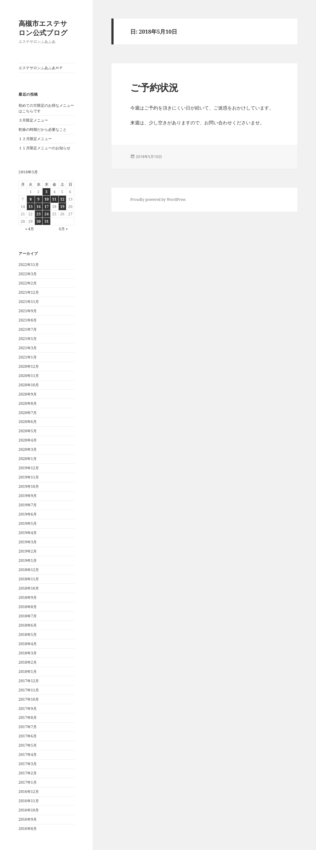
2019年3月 (28, 542)
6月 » (63, 228)
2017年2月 (28, 773)
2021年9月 (28, 310)
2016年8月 (28, 828)
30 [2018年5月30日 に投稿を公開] (38, 221)
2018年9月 (28, 597)
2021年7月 (28, 329)
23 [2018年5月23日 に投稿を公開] (38, 214)
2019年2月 (28, 551)
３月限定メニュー (33, 120)
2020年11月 (29, 375)
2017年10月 (29, 699)
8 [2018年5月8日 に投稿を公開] (31, 199)
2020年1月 (28, 458)
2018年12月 (29, 569)
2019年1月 (28, 560)
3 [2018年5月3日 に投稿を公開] (46, 191)
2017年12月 (29, 680)
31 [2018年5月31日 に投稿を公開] (46, 221)
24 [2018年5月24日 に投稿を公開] (46, 214)
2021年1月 (28, 357)
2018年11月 (29, 579)
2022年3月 (28, 273)
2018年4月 (28, 643)
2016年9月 (28, 819)
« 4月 (29, 228)
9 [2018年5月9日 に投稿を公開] (38, 199)
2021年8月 (28, 320)
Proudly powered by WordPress (157, 199)
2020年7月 (28, 412)
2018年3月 (28, 653)
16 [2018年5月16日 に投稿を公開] (38, 206)
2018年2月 (28, 662)
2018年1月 (28, 671)
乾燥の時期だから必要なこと (43, 129)
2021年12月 (29, 292)
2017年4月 (28, 754)
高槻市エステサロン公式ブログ (43, 28)
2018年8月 (28, 606)
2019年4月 (28, 532)
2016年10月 (29, 810)
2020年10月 (29, 385)
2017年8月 (28, 717)
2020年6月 (28, 421)
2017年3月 (28, 763)
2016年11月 (29, 800)
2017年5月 (28, 745)
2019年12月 (29, 468)
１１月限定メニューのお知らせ (44, 148)
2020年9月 (28, 394)
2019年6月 (28, 514)
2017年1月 (28, 782)
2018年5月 (28, 634)
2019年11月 (29, 477)
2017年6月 (28, 736)
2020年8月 (28, 403)
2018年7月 (28, 616)
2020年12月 (29, 366)
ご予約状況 (154, 87)
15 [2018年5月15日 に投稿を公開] (30, 206)
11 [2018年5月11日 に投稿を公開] (54, 199)
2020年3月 (28, 449)
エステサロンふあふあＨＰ (41, 67)
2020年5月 (28, 430)
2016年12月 (29, 791)
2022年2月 (28, 283)
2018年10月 (29, 588)
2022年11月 (29, 264)
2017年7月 (28, 726)
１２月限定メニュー (35, 138)
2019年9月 (28, 495)
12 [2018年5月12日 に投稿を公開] (62, 199)
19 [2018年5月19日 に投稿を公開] (62, 206)
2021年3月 (28, 347)
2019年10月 (29, 486)
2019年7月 (28, 505)
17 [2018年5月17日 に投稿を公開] (46, 206)
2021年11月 (29, 301)
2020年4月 (28, 440)
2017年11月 (29, 690)
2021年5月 (28, 338)
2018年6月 (28, 625)
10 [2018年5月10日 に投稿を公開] (46, 199)
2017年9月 (28, 708)
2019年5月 (28, 523)
